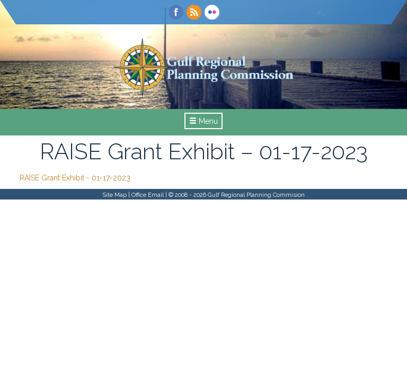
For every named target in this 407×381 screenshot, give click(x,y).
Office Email (147, 194)
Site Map (114, 194)
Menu (203, 121)
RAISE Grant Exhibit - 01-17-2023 (75, 178)
